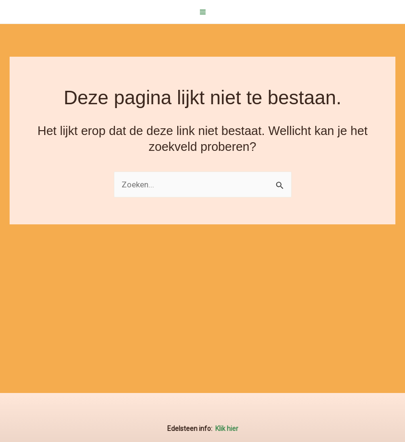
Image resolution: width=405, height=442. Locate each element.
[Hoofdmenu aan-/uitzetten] (202, 12)
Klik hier (226, 428)
